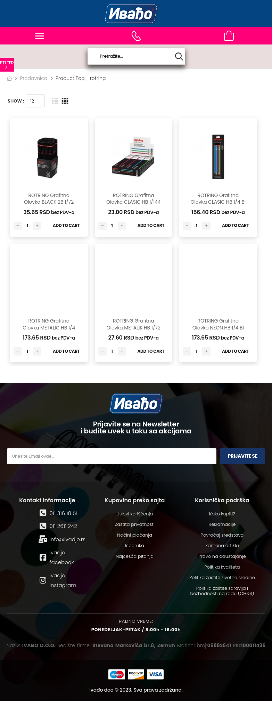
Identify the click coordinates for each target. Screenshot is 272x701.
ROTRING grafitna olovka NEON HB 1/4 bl (218, 324)
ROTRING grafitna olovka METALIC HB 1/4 (49, 324)
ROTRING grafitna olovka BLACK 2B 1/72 (49, 199)
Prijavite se (242, 456)
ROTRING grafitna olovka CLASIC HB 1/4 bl (218, 199)
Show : (16, 101)
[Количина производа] (27, 226)
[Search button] (179, 56)
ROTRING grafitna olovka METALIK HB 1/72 (133, 324)
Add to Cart (66, 225)
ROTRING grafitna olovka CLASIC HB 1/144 (133, 199)
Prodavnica (34, 78)
